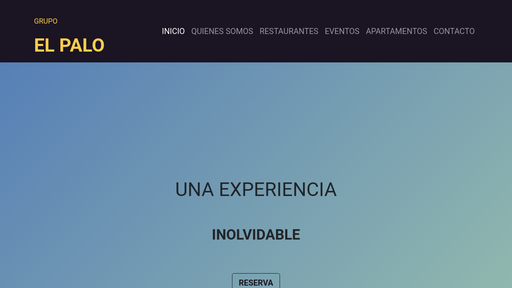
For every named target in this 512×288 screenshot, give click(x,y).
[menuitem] (173, 31)
